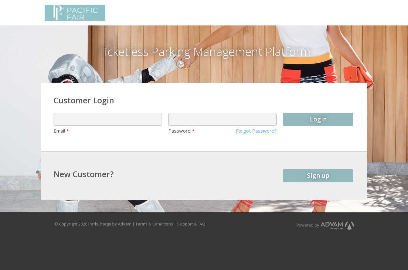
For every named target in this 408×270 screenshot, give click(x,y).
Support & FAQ (191, 224)
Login (318, 119)
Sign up (318, 175)
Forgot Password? (256, 131)
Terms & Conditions (154, 224)
